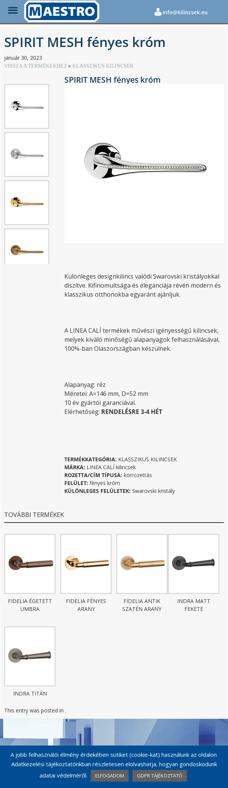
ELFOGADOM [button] (109, 775)
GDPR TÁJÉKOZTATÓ (159, 775)
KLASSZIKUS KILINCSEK (103, 66)
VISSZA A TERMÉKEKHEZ (36, 66)
